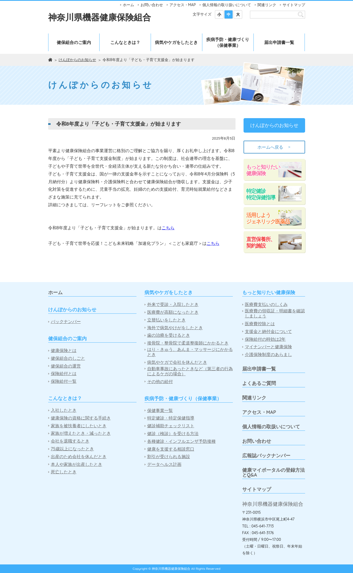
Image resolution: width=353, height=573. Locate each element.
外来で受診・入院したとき (173, 304)
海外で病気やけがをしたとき (175, 327)
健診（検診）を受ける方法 (173, 433)
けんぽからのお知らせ (77, 59)
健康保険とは (64, 350)
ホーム (128, 4)
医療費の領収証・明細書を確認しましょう (275, 313)
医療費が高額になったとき (173, 312)
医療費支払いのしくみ (266, 304)
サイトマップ (294, 4)
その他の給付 (160, 381)
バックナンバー (66, 321)
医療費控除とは (260, 323)
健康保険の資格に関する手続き (81, 418)
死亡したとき (64, 471)
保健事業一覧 (160, 410)
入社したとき (64, 410)
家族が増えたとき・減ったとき (81, 433)
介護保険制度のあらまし (268, 354)
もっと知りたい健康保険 (263, 170)
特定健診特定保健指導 (260, 194)
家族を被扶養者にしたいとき (79, 425)
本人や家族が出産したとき (76, 464)
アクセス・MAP (182, 4)
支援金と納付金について (268, 331)
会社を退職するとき (70, 441)
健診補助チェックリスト (170, 425)
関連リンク (266, 4)
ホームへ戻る (274, 147)
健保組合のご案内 (74, 42)
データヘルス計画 (164, 464)
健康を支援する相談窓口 (170, 449)
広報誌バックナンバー (266, 455)
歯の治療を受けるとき (168, 335)
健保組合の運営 (66, 366)
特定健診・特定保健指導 (170, 418)
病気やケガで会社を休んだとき (177, 362)
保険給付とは (64, 373)
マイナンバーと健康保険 (268, 346)
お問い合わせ (152, 4)
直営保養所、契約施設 (260, 242)
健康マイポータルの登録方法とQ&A (273, 472)
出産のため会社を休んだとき (79, 456)
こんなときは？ (125, 42)
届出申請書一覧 (279, 42)
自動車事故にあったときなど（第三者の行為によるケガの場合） (190, 371)
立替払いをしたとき (166, 320)
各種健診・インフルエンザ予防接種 (181, 441)
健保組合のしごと (68, 358)
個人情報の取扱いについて (271, 427)
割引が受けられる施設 (168, 456)
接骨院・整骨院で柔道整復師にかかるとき (188, 343)
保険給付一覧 (64, 381)
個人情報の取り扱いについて (226, 4)
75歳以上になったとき (72, 448)
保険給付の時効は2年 (265, 339)
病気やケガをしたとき (176, 42)
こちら (168, 227)
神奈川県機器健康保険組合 (99, 17)
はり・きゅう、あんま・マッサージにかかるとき (190, 352)
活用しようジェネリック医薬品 (268, 218)
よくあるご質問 (259, 383)
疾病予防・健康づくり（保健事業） (227, 42)
